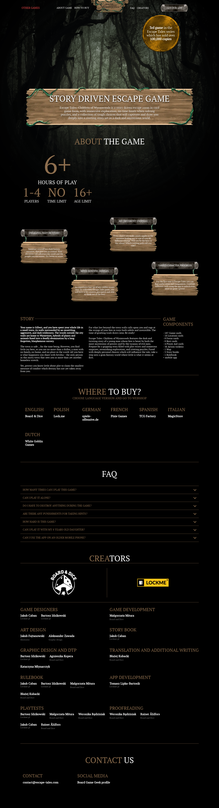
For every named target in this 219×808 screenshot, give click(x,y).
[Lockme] (153, 583)
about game (64, 7)
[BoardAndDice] (64, 582)
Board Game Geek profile (93, 782)
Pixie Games (119, 416)
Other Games (31, 8)
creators (143, 8)
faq (132, 8)
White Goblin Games (34, 443)
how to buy (81, 7)
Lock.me (59, 416)
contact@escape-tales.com (40, 782)
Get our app (174, 8)
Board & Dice (34, 416)
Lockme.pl (25, 618)
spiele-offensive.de (90, 418)
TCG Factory (147, 416)
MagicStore (175, 416)
